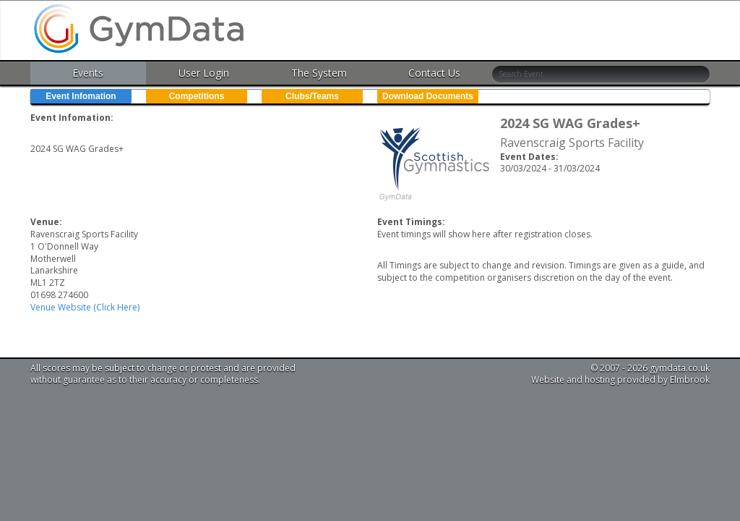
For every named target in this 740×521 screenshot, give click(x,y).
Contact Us (434, 73)
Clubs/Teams (312, 96)
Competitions (197, 96)
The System (319, 73)
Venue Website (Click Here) (84, 307)
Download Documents (427, 96)
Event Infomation (81, 96)
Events (87, 73)
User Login (203, 73)
